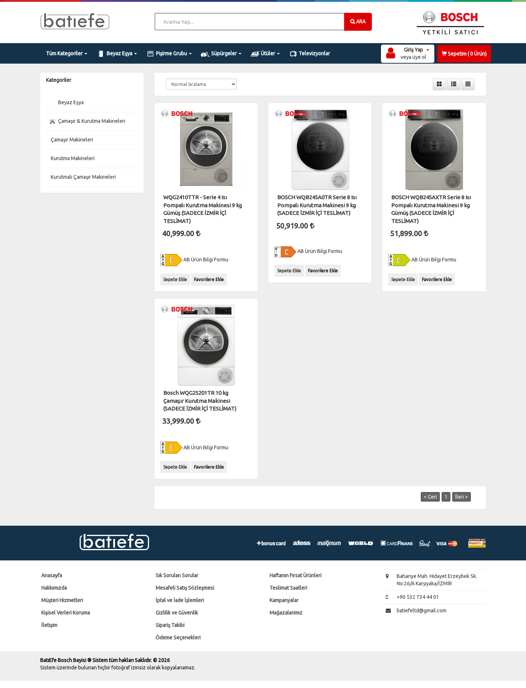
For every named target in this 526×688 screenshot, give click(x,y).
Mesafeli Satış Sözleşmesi (185, 588)
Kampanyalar (284, 600)
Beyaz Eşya (116, 53)
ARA (358, 21)
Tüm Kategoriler (66, 53)
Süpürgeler (221, 53)
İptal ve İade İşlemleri (180, 600)
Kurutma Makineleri (72, 158)
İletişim (49, 625)
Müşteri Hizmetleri (62, 600)
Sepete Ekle (175, 279)
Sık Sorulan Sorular (177, 575)
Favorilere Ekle (209, 279)
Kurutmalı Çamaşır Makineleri (83, 177)
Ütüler (265, 53)
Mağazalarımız (286, 613)
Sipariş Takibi (170, 625)
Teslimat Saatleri (288, 588)
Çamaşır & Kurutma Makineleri (86, 121)
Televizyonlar (309, 53)
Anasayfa (51, 575)
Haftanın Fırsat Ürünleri (295, 575)
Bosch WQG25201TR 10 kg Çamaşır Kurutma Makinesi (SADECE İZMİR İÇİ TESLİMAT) (199, 401)
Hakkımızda (54, 588)
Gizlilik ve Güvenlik (177, 613)
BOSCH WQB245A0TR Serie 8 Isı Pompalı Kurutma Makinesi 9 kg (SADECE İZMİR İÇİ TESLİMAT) (317, 205)
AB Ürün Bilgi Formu (194, 259)
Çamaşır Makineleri (71, 140)
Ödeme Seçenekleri (178, 637)
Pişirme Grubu (169, 53)
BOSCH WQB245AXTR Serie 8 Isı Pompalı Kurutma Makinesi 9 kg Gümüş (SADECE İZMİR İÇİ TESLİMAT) (431, 209)
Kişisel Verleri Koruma (65, 613)
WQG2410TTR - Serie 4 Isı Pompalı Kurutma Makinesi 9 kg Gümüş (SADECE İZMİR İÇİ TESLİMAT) (202, 209)
